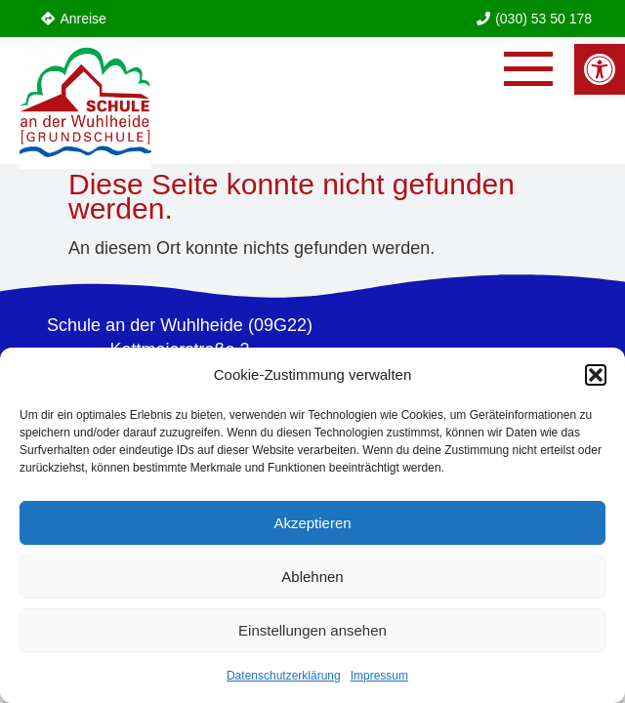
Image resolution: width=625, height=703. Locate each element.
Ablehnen (312, 576)
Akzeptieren (312, 523)
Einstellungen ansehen (312, 630)
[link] (599, 69)
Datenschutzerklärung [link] (284, 675)
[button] (595, 375)
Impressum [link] (379, 675)
